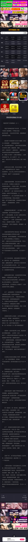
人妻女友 (19, 55)
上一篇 (4, 496)
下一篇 (24, 497)
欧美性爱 (25, 46)
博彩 (2, 38)
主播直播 (19, 43)
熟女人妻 (7, 43)
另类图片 (25, 53)
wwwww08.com (14, 30)
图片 (2, 52)
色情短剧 (13, 62)
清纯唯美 (13, 53)
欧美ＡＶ (19, 41)
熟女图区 (19, 53)
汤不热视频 (25, 60)
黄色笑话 (19, 57)
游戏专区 (25, 37)
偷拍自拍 (13, 46)
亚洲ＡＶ (7, 41)
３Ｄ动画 (25, 41)
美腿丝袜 (7, 53)
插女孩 (7, 60)
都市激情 (7, 55)
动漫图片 (25, 51)
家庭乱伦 (13, 55)
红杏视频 (7, 62)
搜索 (25, 32)
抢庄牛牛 (25, 39)
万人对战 (19, 37)
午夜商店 (13, 60)
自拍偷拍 (13, 41)
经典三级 (13, 48)
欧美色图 (19, 51)
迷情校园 (7, 57)
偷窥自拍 (7, 51)
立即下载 (22, 539)
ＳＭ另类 (25, 43)
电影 (2, 47)
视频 (2, 42)
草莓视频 (19, 60)
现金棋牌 (19, 39)
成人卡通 (19, 46)
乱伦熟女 (19, 48)
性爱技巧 (25, 57)
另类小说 (13, 57)
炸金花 (13, 39)
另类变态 (25, 48)
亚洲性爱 (7, 46)
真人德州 (13, 37)
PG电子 (7, 37)
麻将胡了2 (7, 39)
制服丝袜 (7, 48)
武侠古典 (25, 55)
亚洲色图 (13, 51)
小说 (2, 56)
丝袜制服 (13, 43)
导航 (2, 61)
